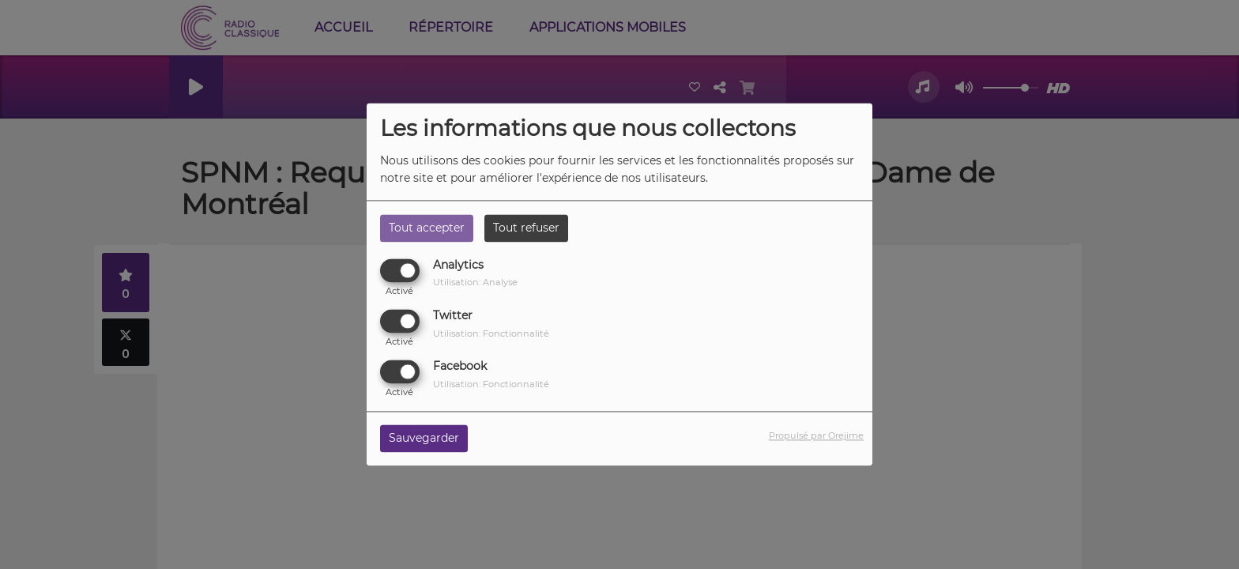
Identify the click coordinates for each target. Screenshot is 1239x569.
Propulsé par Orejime (816, 436)
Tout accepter (427, 227)
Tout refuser (526, 227)
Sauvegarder (424, 438)
